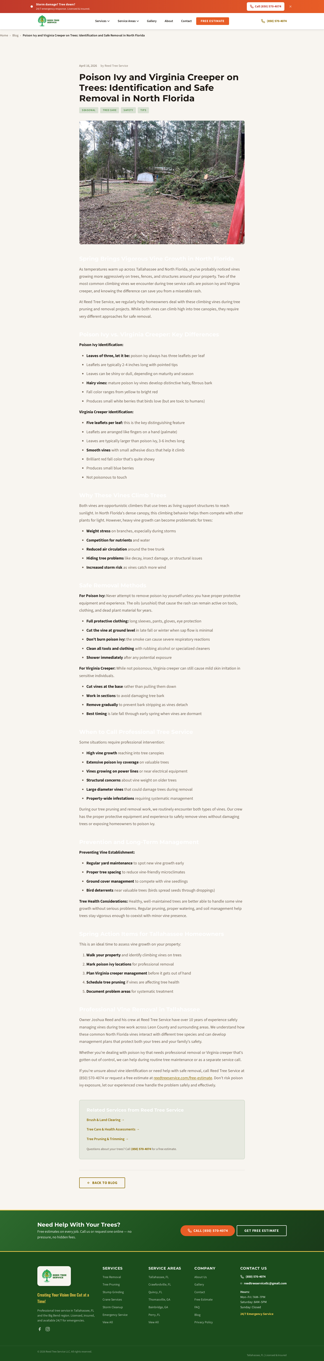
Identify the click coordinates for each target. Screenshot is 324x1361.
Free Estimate (213, 21)
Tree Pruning (111, 1284)
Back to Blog (102, 1182)
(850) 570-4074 (141, 1149)
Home (4, 35)
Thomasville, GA (159, 1299)
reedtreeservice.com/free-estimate (183, 1078)
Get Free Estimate (261, 1230)
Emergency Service (115, 1315)
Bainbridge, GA (158, 1307)
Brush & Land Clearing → (106, 1119)
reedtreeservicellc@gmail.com (263, 1283)
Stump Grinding (113, 1292)
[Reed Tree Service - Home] (48, 21)
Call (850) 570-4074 (208, 1230)
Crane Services (112, 1299)
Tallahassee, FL (158, 1277)
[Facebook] (39, 1329)
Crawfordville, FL (159, 1284)
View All (108, 1322)
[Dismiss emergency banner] (290, 6)
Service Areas (128, 21)
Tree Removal (112, 1277)
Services (102, 21)
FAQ (197, 1307)
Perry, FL (154, 1315)
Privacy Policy (203, 1322)
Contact (186, 21)
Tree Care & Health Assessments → (113, 1129)
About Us (200, 1277)
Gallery (152, 21)
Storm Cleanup (113, 1307)
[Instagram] (47, 1329)
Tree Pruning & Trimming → (108, 1139)
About (169, 21)
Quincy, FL (155, 1292)
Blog (15, 35)
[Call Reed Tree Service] (274, 21)
